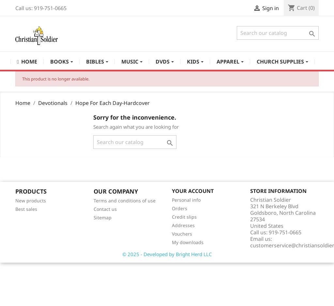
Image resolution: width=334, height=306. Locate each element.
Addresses (183, 225)
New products (30, 200)
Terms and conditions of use (125, 200)
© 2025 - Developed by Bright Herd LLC (167, 254)
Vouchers (182, 234)
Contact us (105, 209)
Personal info (186, 200)
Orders (179, 208)
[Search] (278, 33)
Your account (193, 191)
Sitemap (103, 217)
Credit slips (184, 217)
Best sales (26, 209)
